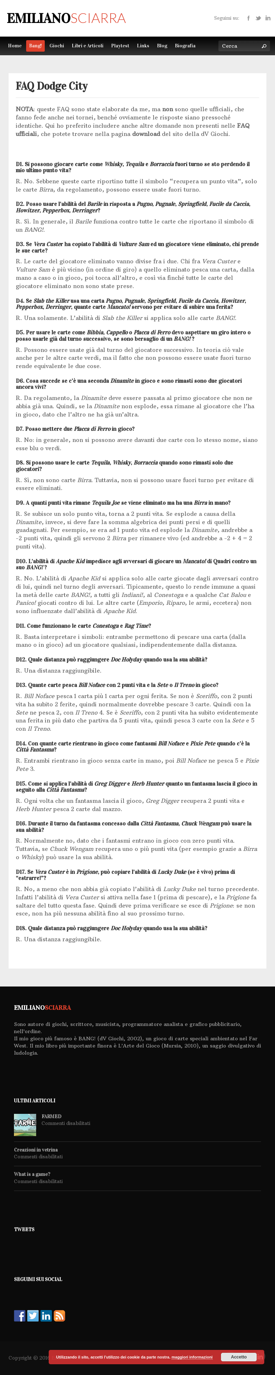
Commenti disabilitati (66, 1123)
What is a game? (32, 1174)
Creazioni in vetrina (36, 1150)
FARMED (51, 1117)
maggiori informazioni (192, 1357)
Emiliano (66, 18)
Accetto (239, 1357)
